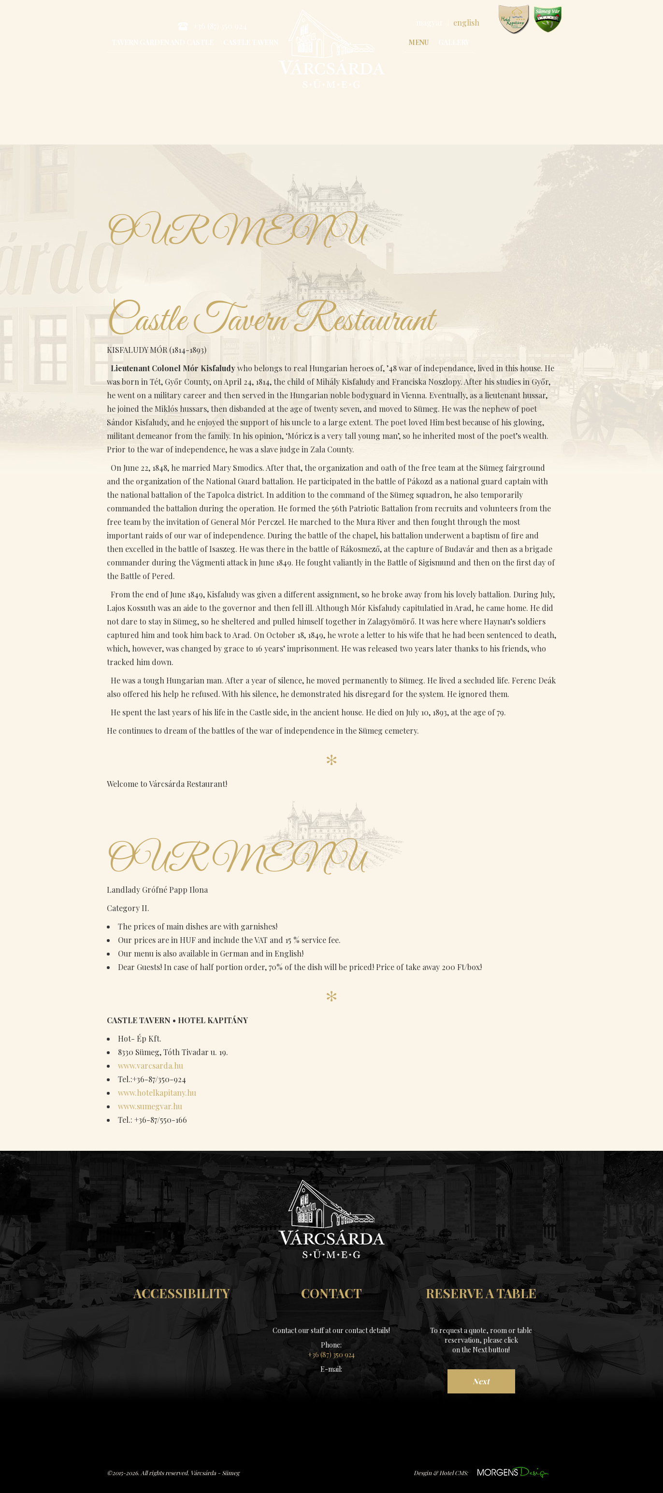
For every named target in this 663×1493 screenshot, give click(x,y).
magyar (429, 22)
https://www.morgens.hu (513, 1471)
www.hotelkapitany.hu (514, 19)
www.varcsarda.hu (150, 1064)
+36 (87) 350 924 (212, 26)
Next (481, 1380)
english (466, 22)
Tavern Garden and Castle (163, 42)
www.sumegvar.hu (547, 19)
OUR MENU (244, 234)
